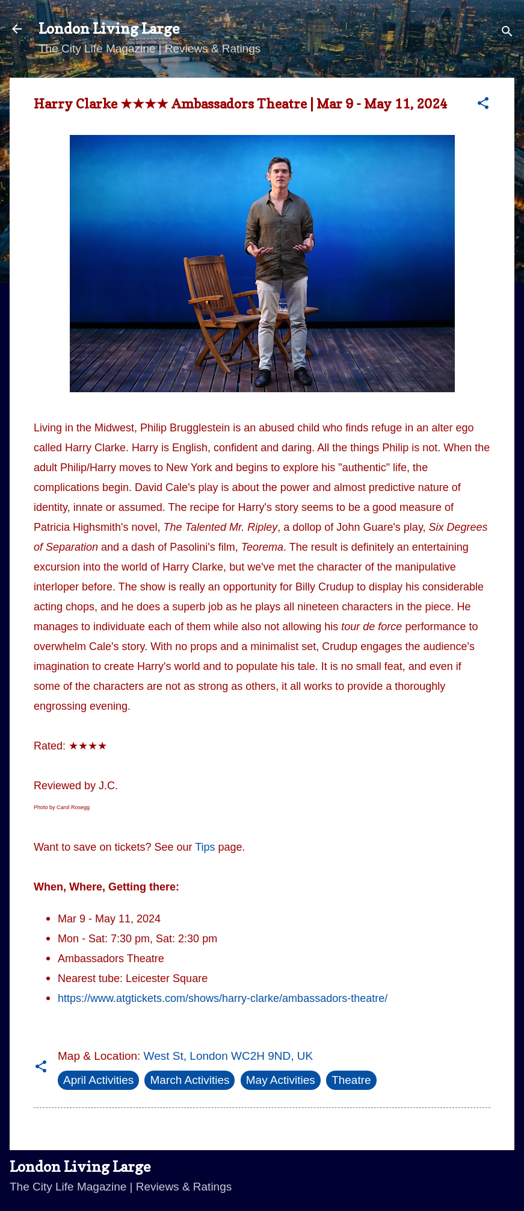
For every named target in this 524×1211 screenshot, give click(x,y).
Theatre (351, 1080)
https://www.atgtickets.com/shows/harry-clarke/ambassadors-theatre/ (222, 998)
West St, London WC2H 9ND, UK (228, 1056)
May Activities (280, 1080)
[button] (483, 105)
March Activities (189, 1080)
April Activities (98, 1080)
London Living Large (109, 28)
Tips (205, 847)
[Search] (507, 32)
